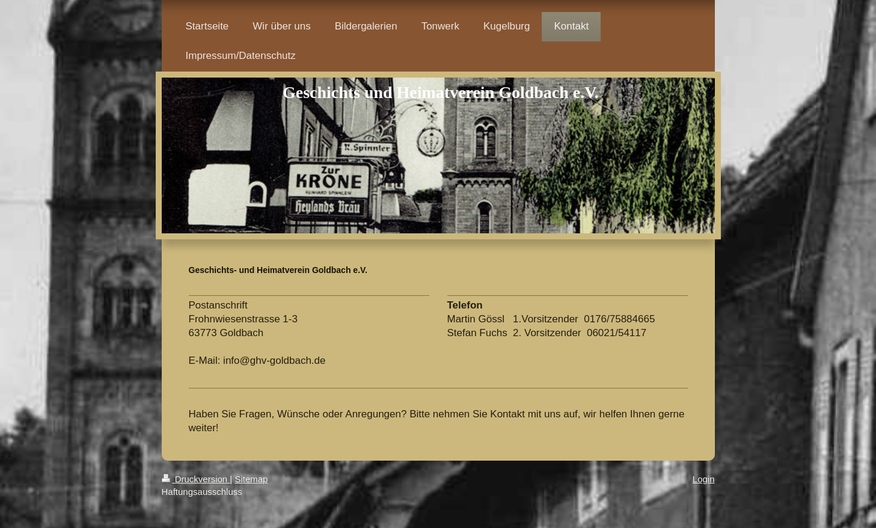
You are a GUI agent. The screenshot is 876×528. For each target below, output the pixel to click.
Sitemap (251, 479)
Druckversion (196, 479)
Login (704, 479)
